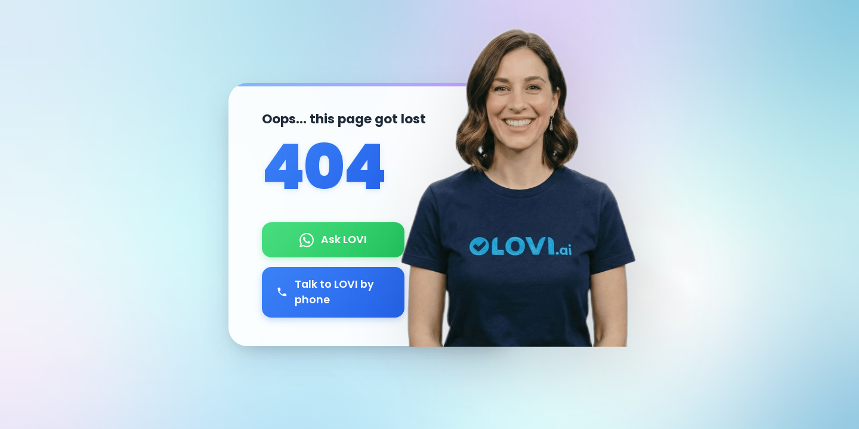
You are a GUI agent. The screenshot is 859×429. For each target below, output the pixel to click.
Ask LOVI (333, 239)
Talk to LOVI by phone (325, 292)
